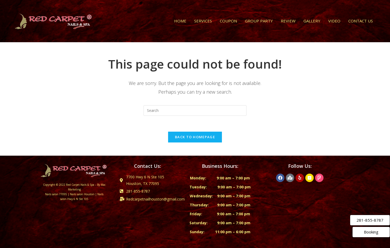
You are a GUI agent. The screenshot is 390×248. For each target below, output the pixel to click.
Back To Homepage (195, 137)
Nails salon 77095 (56, 194)
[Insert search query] (195, 110)
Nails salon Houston (82, 194)
